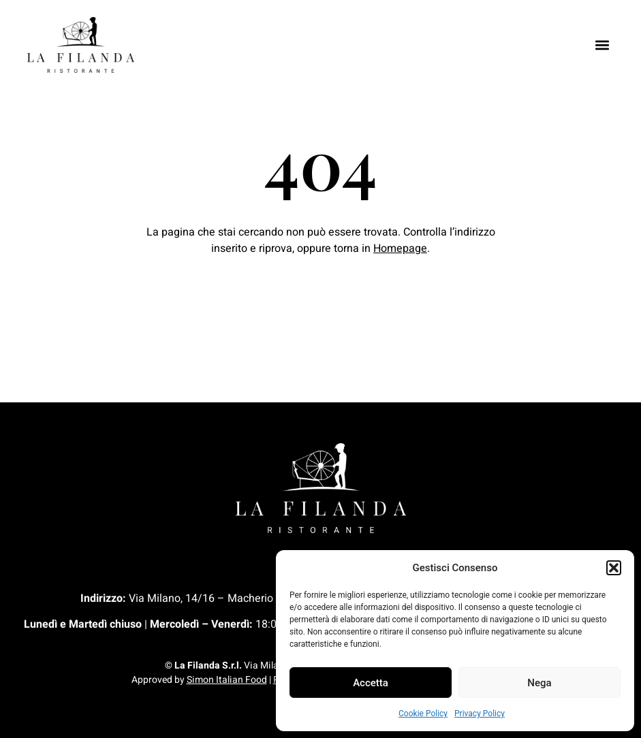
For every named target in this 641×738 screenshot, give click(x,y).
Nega (539, 683)
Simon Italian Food (227, 680)
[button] (614, 568)
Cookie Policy (423, 713)
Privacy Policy (479, 713)
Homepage (400, 248)
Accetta (370, 683)
